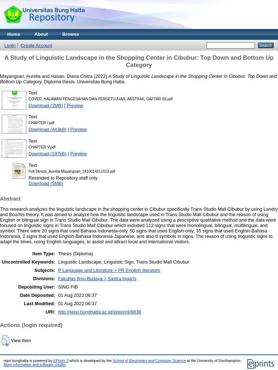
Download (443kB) (47, 129)
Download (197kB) (47, 153)
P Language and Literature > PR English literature (109, 270)
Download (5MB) (46, 183)
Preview (75, 105)
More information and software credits (34, 365)
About (41, 34)
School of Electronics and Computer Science (149, 361)
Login (10, 45)
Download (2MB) (46, 105)
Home (13, 34)
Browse (70, 34)
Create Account (36, 45)
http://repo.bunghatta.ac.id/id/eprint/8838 (99, 312)
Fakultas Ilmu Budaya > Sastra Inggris (97, 278)
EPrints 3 (61, 361)
